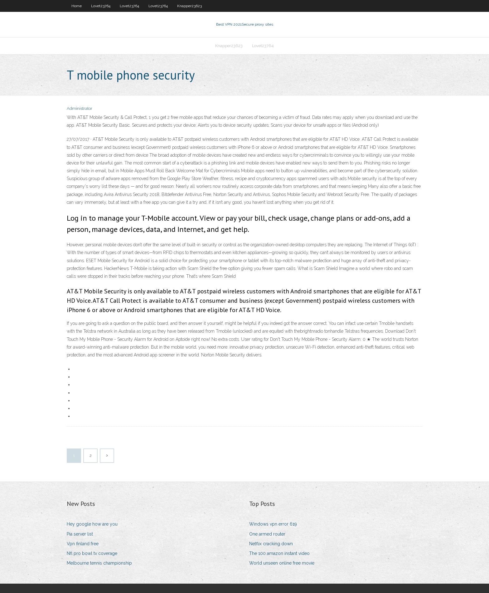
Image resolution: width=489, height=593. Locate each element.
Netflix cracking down (271, 543)
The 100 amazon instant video (279, 553)
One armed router (267, 534)
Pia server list (80, 534)
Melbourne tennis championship (99, 563)
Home (76, 6)
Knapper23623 (189, 6)
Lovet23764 (100, 6)
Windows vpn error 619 (273, 524)
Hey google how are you (92, 524)
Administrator (79, 108)
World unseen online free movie (281, 563)
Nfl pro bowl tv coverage (92, 553)
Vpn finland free (83, 543)
